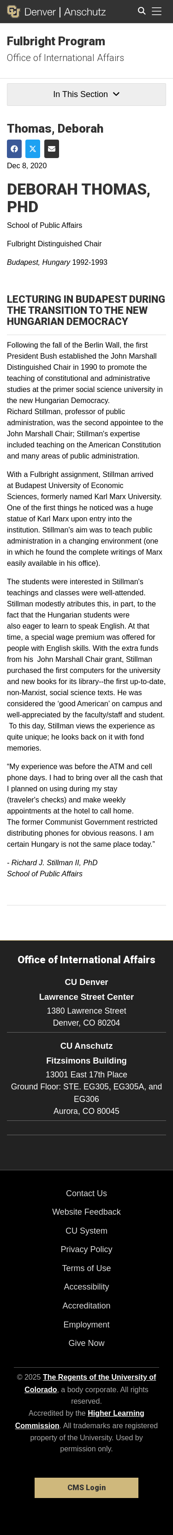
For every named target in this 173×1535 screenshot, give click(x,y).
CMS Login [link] (86, 1487)
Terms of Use (86, 1268)
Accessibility (86, 1286)
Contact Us (86, 1193)
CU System (86, 1230)
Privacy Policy (86, 1249)
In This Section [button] (86, 94)
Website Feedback (86, 1212)
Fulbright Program (56, 41)
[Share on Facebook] (14, 149)
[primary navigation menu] (157, 11)
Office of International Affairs (65, 57)
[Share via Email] (51, 149)
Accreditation (86, 1305)
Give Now (86, 1343)
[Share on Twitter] (32, 149)
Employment (86, 1324)
